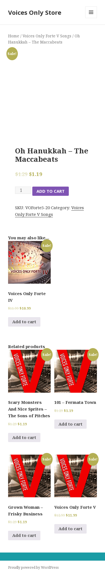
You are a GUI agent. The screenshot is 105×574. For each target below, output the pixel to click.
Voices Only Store (34, 12)
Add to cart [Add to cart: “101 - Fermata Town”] (70, 424)
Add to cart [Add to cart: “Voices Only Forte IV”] (24, 321)
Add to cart (50, 191)
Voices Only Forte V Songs (47, 35)
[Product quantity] (23, 190)
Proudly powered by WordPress (33, 567)
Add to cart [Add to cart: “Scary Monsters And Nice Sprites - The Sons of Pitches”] (24, 437)
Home (13, 35)
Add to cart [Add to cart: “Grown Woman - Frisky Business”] (24, 535)
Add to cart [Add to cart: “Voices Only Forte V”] (70, 528)
